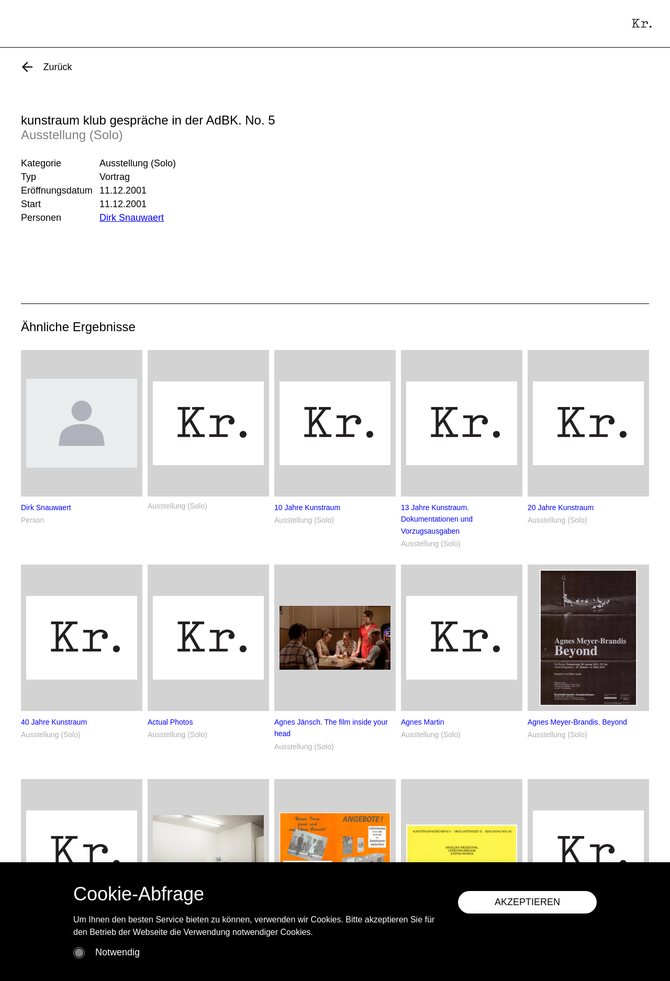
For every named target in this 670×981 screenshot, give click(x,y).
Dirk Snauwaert (131, 217)
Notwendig (117, 952)
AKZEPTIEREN (527, 902)
